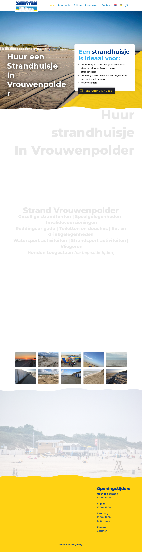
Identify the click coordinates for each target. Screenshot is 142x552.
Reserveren (91, 5)
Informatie (64, 5)
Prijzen (78, 5)
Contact (106, 5)
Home (51, 5)
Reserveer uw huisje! (98, 90)
